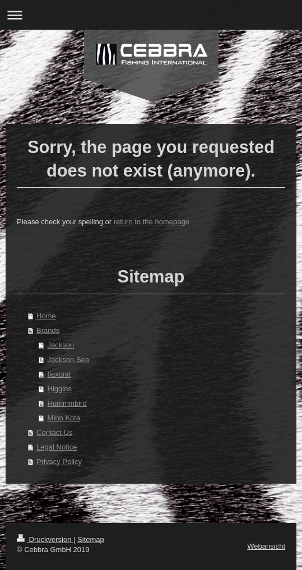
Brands (47, 330)
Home (46, 316)
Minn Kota (64, 418)
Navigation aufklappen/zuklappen (151, 15)
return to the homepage (151, 221)
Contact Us (54, 432)
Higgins (60, 388)
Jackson (61, 345)
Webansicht (266, 546)
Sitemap (90, 539)
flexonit (59, 374)
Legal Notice (56, 447)
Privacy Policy (59, 461)
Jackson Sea (68, 359)
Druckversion (45, 539)
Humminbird (67, 403)
